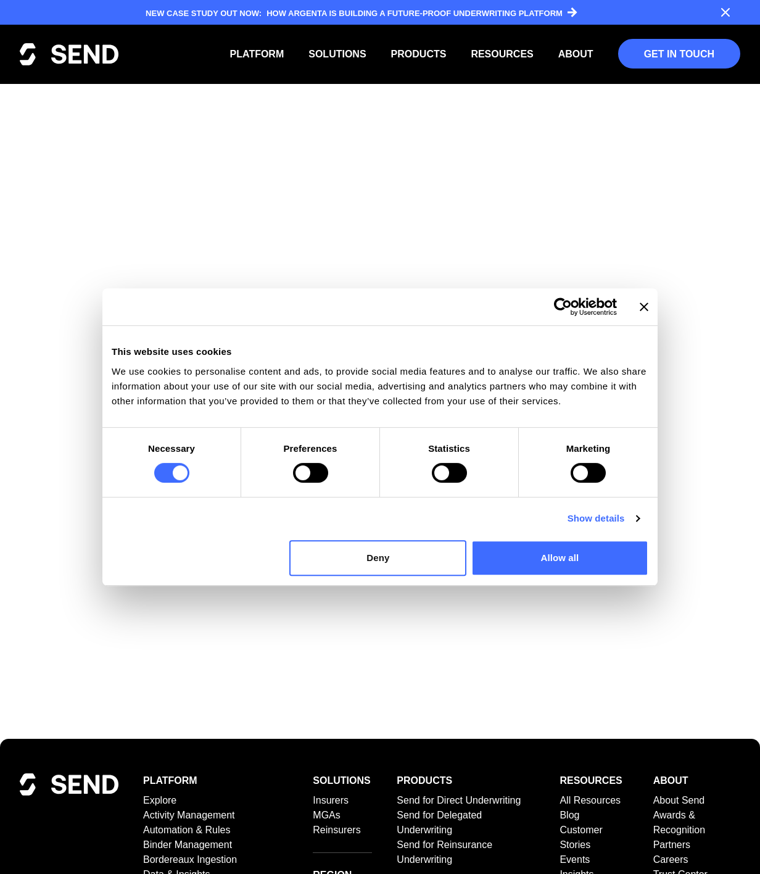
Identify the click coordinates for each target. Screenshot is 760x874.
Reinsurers (336, 830)
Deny (377, 557)
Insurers (331, 800)
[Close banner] (644, 306)
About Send (679, 800)
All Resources (590, 800)
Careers (670, 859)
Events (575, 859)
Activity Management (189, 815)
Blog (569, 815)
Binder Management (187, 844)
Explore (159, 800)
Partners (671, 844)
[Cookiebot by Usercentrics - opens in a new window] (563, 307)
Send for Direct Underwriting (459, 800)
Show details (596, 518)
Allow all (560, 557)
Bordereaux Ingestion (190, 859)
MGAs (326, 815)
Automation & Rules (186, 830)
